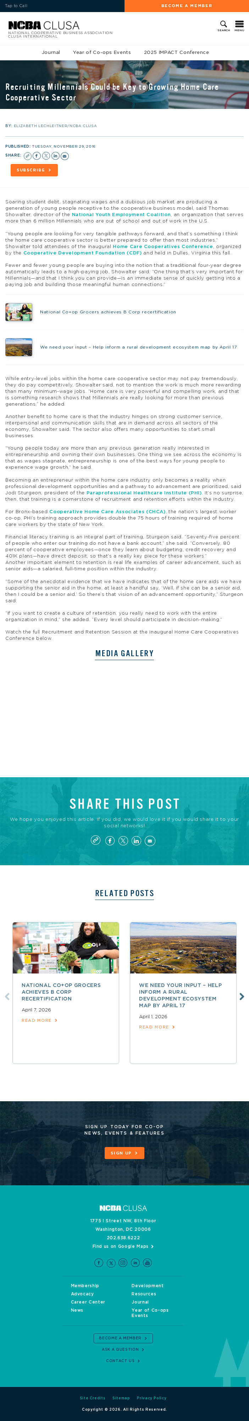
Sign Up (121, 1153)
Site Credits (93, 1398)
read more (37, 1020)
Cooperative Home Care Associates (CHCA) (107, 512)
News (77, 1310)
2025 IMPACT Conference (176, 52)
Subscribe (31, 170)
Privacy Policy (151, 1398)
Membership (85, 1286)
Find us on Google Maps (121, 1246)
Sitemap (121, 1398)
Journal (51, 52)
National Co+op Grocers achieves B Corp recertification (61, 992)
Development (148, 1286)
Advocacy (82, 1294)
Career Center (88, 1302)
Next (241, 996)
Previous (7, 996)
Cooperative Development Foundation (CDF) (82, 253)
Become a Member (186, 6)
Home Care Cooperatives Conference (163, 247)
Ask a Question (120, 1349)
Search (223, 30)
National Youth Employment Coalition (121, 215)
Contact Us (120, 1361)
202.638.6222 (123, 1238)
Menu (239, 30)
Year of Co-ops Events (102, 52)
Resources (144, 1294)
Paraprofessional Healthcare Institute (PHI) (144, 493)
